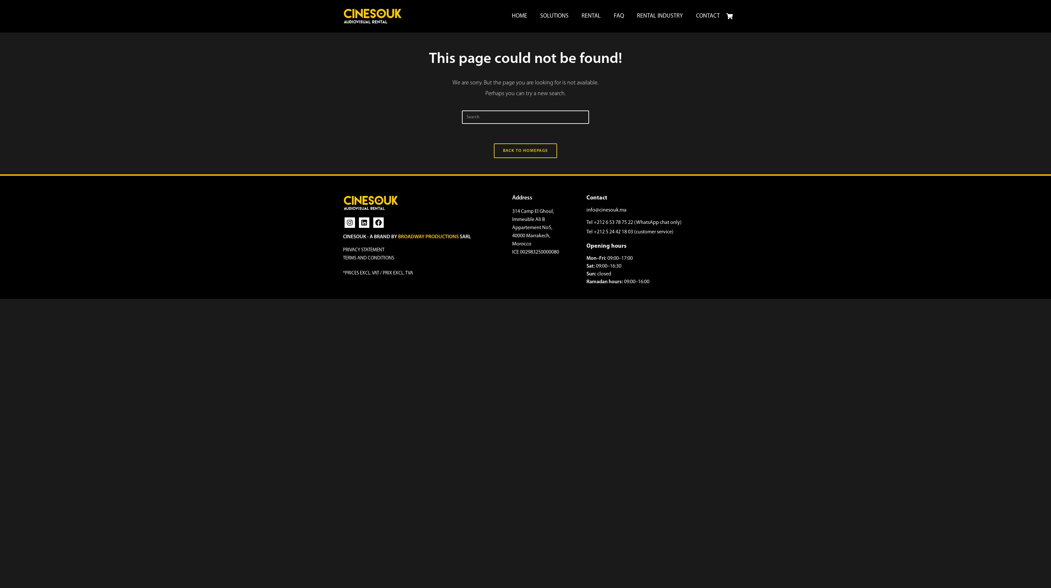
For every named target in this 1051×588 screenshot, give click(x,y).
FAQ (619, 16)
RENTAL (591, 16)
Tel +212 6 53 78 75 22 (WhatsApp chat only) (634, 222)
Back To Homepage (525, 151)
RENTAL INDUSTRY (660, 16)
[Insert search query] (525, 117)
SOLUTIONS (554, 16)
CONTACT (708, 16)
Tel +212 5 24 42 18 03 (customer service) (630, 232)
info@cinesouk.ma (606, 210)
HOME (519, 16)
